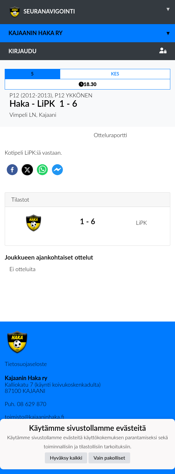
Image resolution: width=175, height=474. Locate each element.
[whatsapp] (42, 169)
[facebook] (12, 169)
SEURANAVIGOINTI (91, 9)
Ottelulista (24, 300)
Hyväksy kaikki (66, 458)
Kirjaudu (87, 51)
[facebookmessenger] (57, 169)
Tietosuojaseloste (26, 363)
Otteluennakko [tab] (66, 134)
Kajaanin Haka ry (91, 33)
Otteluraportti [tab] (110, 134)
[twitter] (27, 169)
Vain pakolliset (109, 458)
